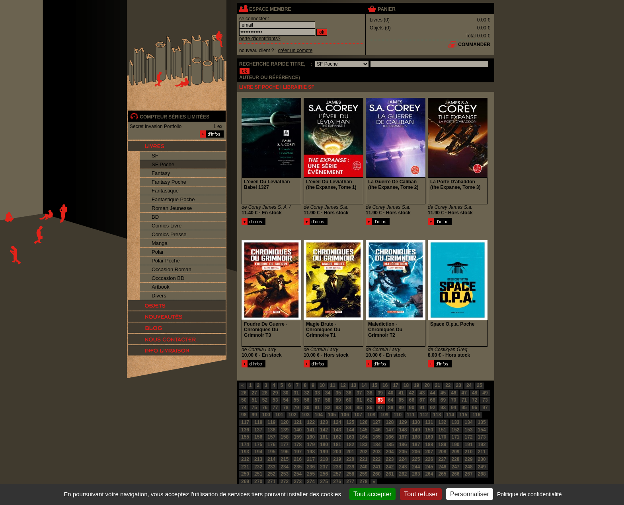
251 (258, 474)
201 (350, 451)
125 (350, 422)
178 (298, 444)
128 (390, 422)
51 (254, 400)
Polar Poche (166, 261)
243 (403, 467)
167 (403, 437)
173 (482, 437)
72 (474, 400)
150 (429, 430)
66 (411, 400)
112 (424, 415)
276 (337, 481)
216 (298, 459)
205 (403, 451)
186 (403, 444)
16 (385, 385)
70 (453, 400)
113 (437, 415)
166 (390, 437)
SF (155, 156)
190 (456, 444)
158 (285, 437)
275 (324, 481)
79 (296, 407)
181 (337, 444)
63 (380, 400)
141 (311, 430)
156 (258, 437)
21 (437, 385)
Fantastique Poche (173, 199)
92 (432, 407)
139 (285, 430)
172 (469, 437)
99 (254, 415)
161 (324, 437)
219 (337, 459)
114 (450, 415)
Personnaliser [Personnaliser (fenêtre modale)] (469, 494)
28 (264, 393)
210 (469, 451)
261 (390, 474)
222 (376, 459)
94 (453, 407)
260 (376, 474)
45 (443, 393)
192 (482, 444)
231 (245, 467)
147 (390, 430)
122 (311, 422)
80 (306, 407)
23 (458, 385)
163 (350, 437)
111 (411, 415)
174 (245, 444)
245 (429, 467)
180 (324, 444)
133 (456, 422)
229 (469, 459)
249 (482, 467)
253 (285, 474)
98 (243, 415)
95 (464, 407)
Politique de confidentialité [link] (529, 494)
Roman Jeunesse (172, 208)
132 (442, 422)
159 (298, 437)
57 (317, 400)
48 (474, 393)
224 (403, 459)
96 (474, 407)
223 (390, 459)
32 (306, 393)
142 (324, 430)
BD (155, 217)
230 (482, 459)
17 (395, 385)
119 (271, 422)
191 (469, 444)
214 (271, 459)
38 (369, 393)
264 (429, 474)
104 (319, 415)
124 (337, 422)
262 (403, 474)
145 (363, 430)
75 (254, 407)
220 (350, 459)
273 (298, 481)
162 (337, 437)
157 (271, 437)
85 (359, 407)
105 (332, 415)
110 (398, 415)
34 (327, 393)
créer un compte (295, 50)
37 (359, 393)
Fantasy (161, 173)
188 (429, 444)
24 (469, 385)
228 (456, 459)
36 (348, 393)
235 (298, 467)
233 (271, 467)
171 (456, 437)
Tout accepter (372, 494)
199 (324, 451)
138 (271, 430)
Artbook (161, 287)
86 (369, 407)
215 (285, 459)
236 (311, 467)
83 (338, 407)
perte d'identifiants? (260, 38)
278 (363, 481)
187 (416, 444)
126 (363, 422)
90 (411, 407)
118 (258, 422)
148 (403, 430)
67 (422, 400)
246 (442, 467)
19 (416, 385)
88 (390, 407)
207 (429, 451)
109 (384, 415)
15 (374, 385)
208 (442, 451)
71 (464, 400)
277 (350, 481)
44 (432, 393)
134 (469, 422)
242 (390, 467)
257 (337, 474)
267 (469, 474)
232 (258, 467)
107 (358, 415)
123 (324, 422)
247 (456, 467)
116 (476, 415)
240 (363, 467)
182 (350, 444)
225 (416, 459)
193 (245, 451)
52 (264, 400)
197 (298, 451)
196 (285, 451)
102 (292, 415)
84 (348, 407)
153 (469, 430)
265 (442, 474)
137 (258, 430)
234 (285, 467)
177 (285, 444)
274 (311, 481)
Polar (158, 252)
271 (271, 481)
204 (390, 451)
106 (345, 415)
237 (324, 467)
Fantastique (165, 191)
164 (363, 437)
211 (482, 451)
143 (337, 430)
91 (422, 407)
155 (245, 437)
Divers (159, 296)
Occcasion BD (168, 278)
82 (327, 407)
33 (317, 393)
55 (296, 400)
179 (311, 444)
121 (298, 422)
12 (343, 385)
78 (285, 407)
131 (429, 422)
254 (298, 474)
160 (311, 437)
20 (426, 385)
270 (258, 481)
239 (350, 467)
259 (363, 474)
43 (422, 393)
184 (376, 444)
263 (416, 474)
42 (411, 393)
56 (306, 400)
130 (416, 422)
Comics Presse (169, 234)
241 (376, 467)
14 (364, 385)
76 (264, 407)
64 (390, 400)
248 (469, 467)
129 (403, 422)
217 (311, 459)
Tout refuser (420, 494)
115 (463, 415)
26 (243, 393)
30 (285, 393)
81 (317, 407)
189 (442, 444)
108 (371, 415)
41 (401, 393)
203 (376, 451)
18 (406, 385)
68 (432, 400)
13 (353, 385)
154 (482, 430)
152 (456, 430)
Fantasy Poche (169, 182)
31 (296, 393)
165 (376, 437)
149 (416, 430)
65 (401, 400)
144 (350, 430)
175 (258, 444)
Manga (160, 243)
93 (443, 407)
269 (245, 481)
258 (350, 474)
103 (306, 415)
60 (348, 400)
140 (298, 430)
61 (359, 400)
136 (245, 430)
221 (363, 459)
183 (363, 444)
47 (464, 393)
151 (442, 430)
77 (275, 407)
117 (245, 422)
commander (474, 44)
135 (482, 422)
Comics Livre (166, 226)
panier (386, 9)
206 (416, 451)
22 (447, 385)
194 (258, 451)
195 (271, 451)
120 (285, 422)
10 (322, 385)
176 (271, 444)
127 (376, 422)
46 (453, 393)
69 (443, 400)
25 (479, 385)
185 (390, 444)
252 (271, 474)
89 (401, 407)
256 (324, 474)
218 (324, 459)
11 (332, 385)
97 (485, 407)
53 (275, 400)
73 (485, 400)
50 (243, 400)
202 (363, 451)
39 (380, 393)
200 (337, 451)
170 (442, 437)
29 (275, 393)
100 (266, 415)
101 (279, 415)
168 (416, 437)
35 (338, 393)
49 (485, 393)
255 (311, 474)
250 (245, 474)
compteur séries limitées (174, 117)
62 (369, 400)
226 (429, 459)
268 (482, 474)
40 (390, 393)
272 (285, 481)
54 (285, 400)
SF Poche (163, 164)
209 (456, 451)
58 (327, 400)
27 (254, 393)
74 (243, 407)
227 (442, 459)
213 (258, 459)
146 (376, 430)
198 (311, 451)
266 (456, 474)
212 (245, 459)
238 (337, 467)
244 (416, 467)
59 (338, 400)
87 (380, 407)
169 (429, 437)
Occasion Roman (171, 269)
